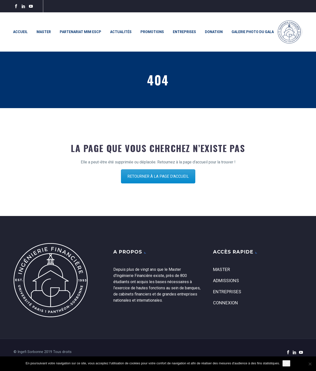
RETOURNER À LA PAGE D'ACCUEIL (158, 176)
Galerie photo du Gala (253, 32)
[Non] (309, 363)
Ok (286, 363)
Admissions (226, 280)
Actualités (121, 32)
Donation (214, 32)
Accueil (20, 32)
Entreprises (184, 32)
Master (44, 32)
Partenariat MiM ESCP (80, 32)
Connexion (225, 302)
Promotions (152, 32)
